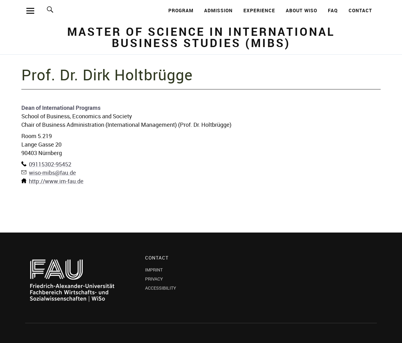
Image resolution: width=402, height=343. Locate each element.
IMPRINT (154, 270)
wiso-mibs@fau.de (52, 172)
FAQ (333, 10)
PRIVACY (154, 279)
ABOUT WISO (301, 10)
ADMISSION (218, 10)
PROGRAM (180, 10)
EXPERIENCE (259, 10)
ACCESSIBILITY (160, 288)
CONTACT (360, 10)
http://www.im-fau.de (56, 181)
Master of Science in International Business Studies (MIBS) (201, 37)
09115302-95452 (50, 164)
